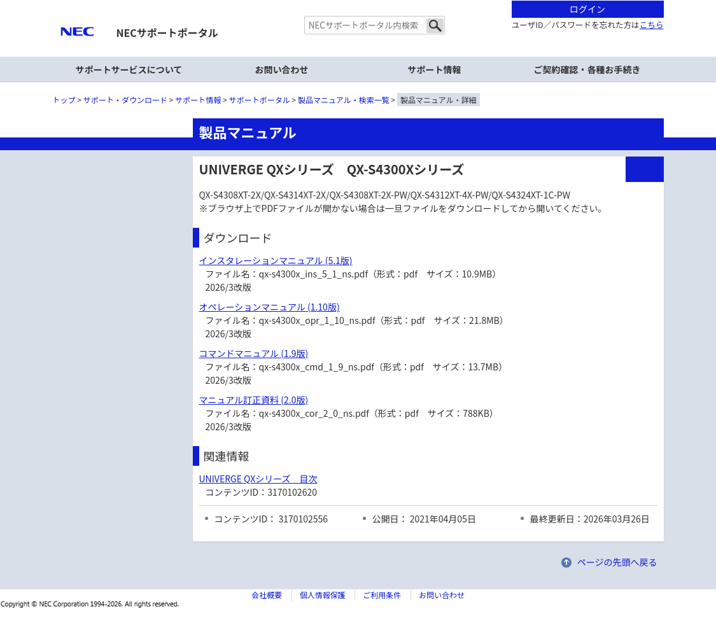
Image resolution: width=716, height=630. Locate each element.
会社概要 (266, 594)
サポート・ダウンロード (125, 99)
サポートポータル (259, 99)
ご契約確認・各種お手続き (587, 69)
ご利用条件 (382, 594)
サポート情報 (434, 69)
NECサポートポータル (167, 32)
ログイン (587, 9)
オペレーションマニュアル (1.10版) (269, 306)
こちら (652, 24)
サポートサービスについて (129, 69)
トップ (64, 99)
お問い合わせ (282, 69)
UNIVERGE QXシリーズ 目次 (258, 478)
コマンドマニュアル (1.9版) (254, 353)
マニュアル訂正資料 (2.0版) (254, 399)
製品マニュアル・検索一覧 (344, 99)
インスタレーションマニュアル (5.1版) (276, 260)
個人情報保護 (323, 594)
